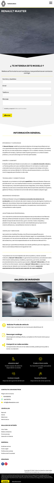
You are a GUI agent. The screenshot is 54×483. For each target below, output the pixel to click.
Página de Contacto (7, 393)
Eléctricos (4, 417)
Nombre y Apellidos (9, 79)
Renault (3, 412)
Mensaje (5, 99)
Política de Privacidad (20, 108)
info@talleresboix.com (11, 402)
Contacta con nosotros (11, 389)
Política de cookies (7, 451)
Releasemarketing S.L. (45, 472)
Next (53, 299)
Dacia (3, 415)
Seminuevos (5, 419)
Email (4, 86)
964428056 (7, 396)
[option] (27, 299)
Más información (16, 481)
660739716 (7, 399)
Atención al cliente (7, 436)
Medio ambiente (6, 432)
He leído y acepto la (15, 108)
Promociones (5, 434)
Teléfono (5, 92)
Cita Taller (4, 429)
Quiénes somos (6, 446)
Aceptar (5, 481)
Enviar (7, 115)
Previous (1, 299)
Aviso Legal (4, 448)
